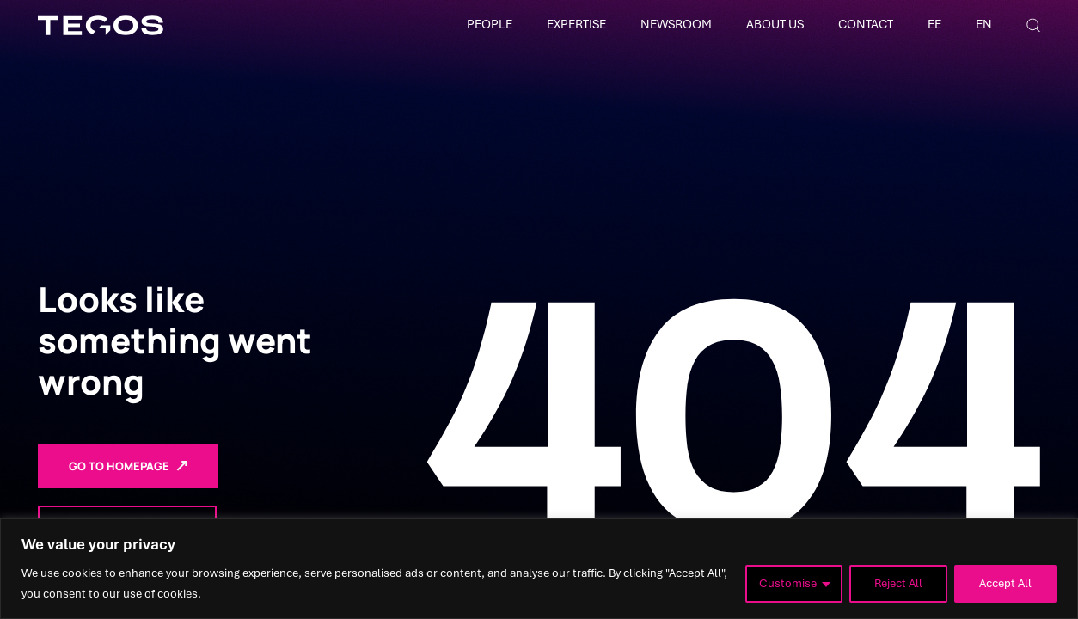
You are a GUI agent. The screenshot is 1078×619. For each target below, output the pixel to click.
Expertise (576, 24)
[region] (539, 568)
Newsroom (676, 24)
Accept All (1005, 583)
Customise (788, 583)
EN (984, 24)
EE (934, 24)
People (489, 24)
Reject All (898, 583)
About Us (775, 24)
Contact (865, 24)
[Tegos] (100, 25)
